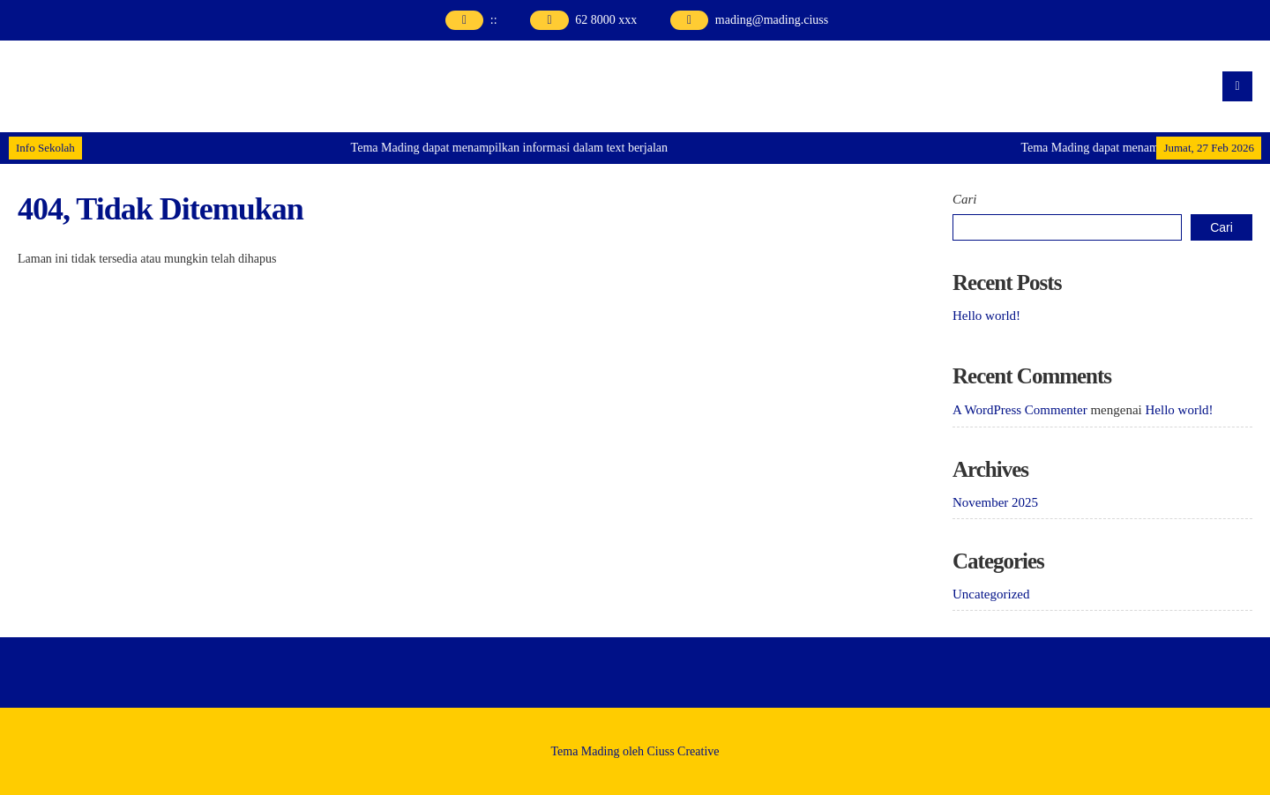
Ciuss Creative (683, 751)
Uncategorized (990, 594)
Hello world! (986, 315)
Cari (964, 199)
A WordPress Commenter (1019, 410)
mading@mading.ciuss (771, 19)
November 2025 (995, 502)
